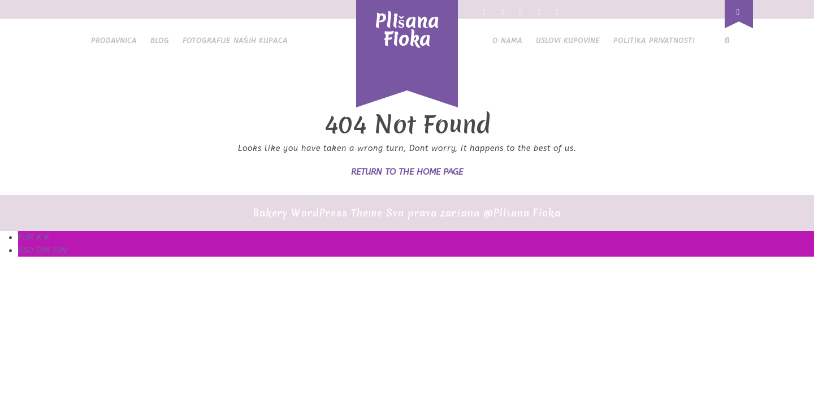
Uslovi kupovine (568, 41)
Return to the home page (407, 172)
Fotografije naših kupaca (235, 41)
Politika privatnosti (654, 41)
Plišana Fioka (407, 30)
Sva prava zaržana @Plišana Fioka (473, 212)
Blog (159, 41)
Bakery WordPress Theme (318, 212)
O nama (507, 41)
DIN (42, 250)
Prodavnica (114, 41)
